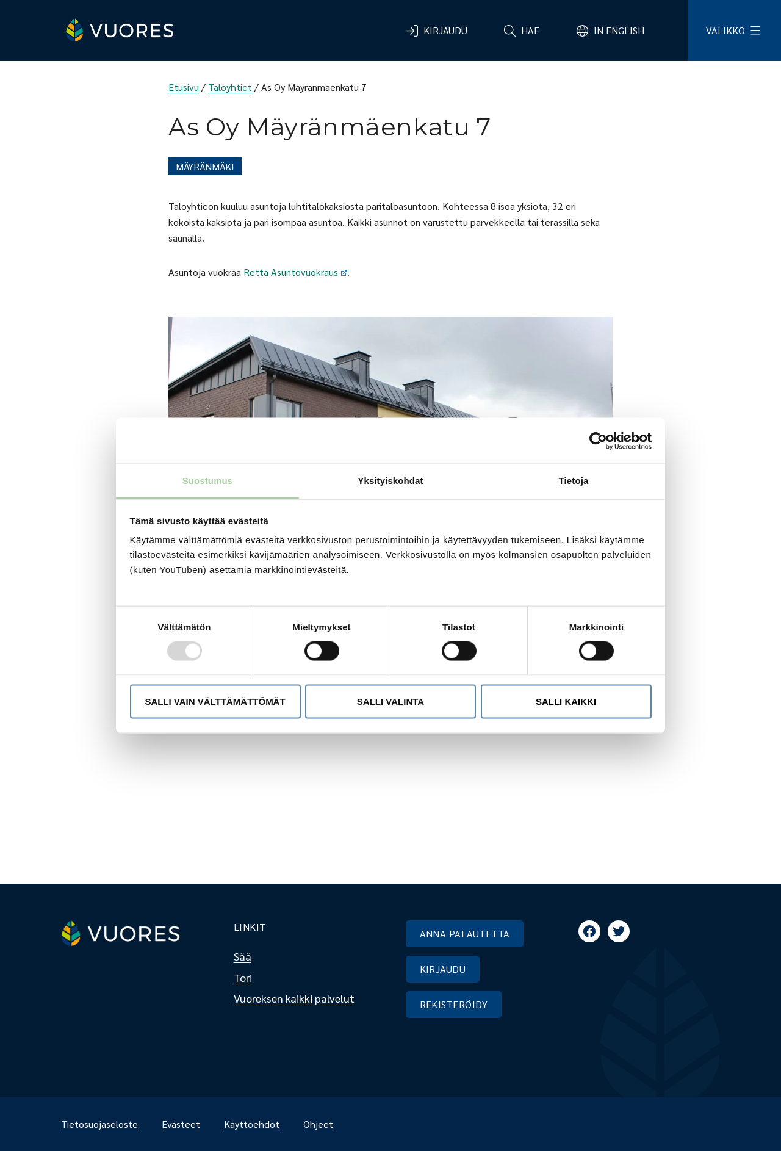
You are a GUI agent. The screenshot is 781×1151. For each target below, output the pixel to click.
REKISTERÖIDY (454, 1004)
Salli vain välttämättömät (215, 701)
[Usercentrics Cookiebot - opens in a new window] (598, 440)
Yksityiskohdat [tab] (390, 480)
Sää (242, 956)
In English (619, 30)
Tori (243, 977)
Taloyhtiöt (230, 87)
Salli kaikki (566, 701)
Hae (530, 30)
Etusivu (183, 87)
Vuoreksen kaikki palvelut (294, 998)
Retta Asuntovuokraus (295, 271)
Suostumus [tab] (207, 480)
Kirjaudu (445, 30)
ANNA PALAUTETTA (465, 933)
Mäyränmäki (205, 166)
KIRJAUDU (443, 968)
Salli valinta (390, 701)
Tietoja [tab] (574, 480)
